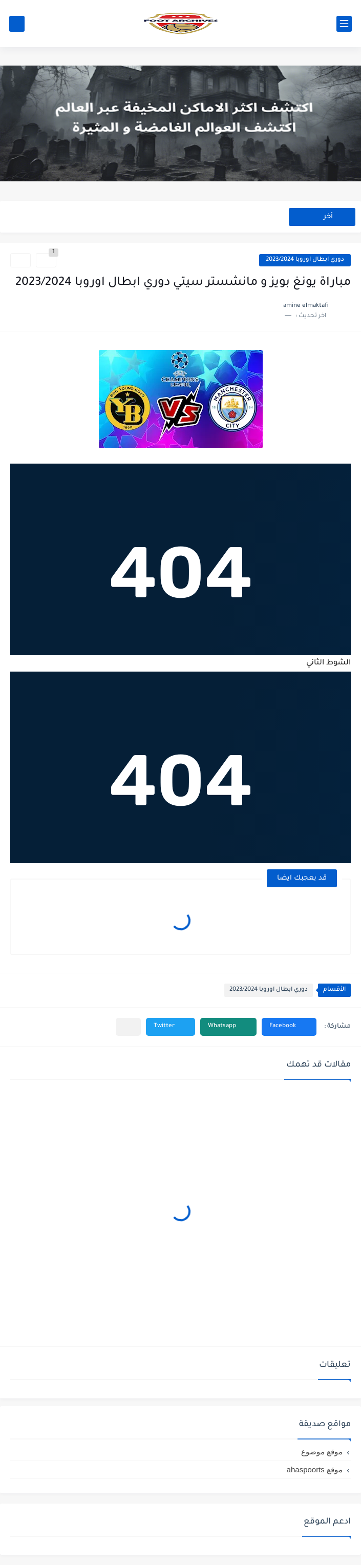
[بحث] (17, 24)
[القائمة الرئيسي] (344, 24)
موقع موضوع (322, 1451)
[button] (289, 1027)
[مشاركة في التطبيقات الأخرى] (128, 1027)
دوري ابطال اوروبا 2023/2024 (305, 260)
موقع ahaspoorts (315, 1469)
